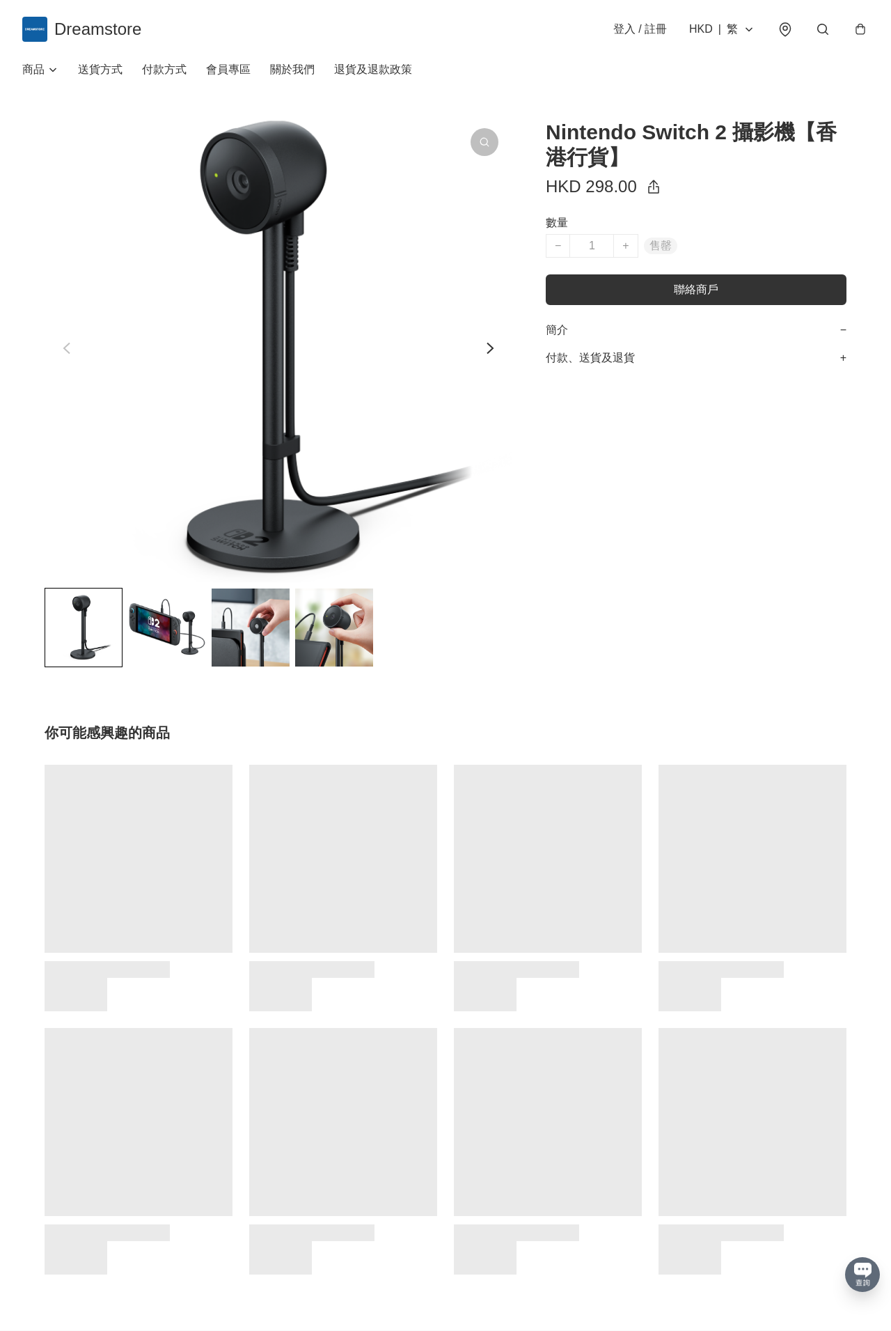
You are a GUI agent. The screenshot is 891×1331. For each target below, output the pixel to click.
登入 (640, 29)
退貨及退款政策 (373, 69)
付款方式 (164, 69)
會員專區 (228, 69)
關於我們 (292, 69)
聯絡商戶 (696, 289)
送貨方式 (100, 69)
